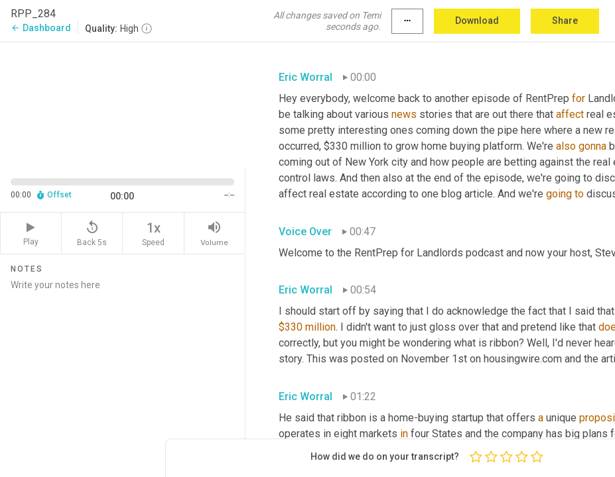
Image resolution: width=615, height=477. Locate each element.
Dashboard (41, 28)
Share (565, 20)
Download (477, 20)
